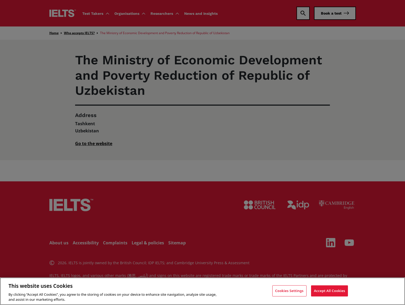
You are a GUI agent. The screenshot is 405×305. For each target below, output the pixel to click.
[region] (202, 291)
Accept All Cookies (329, 290)
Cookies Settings (289, 290)
